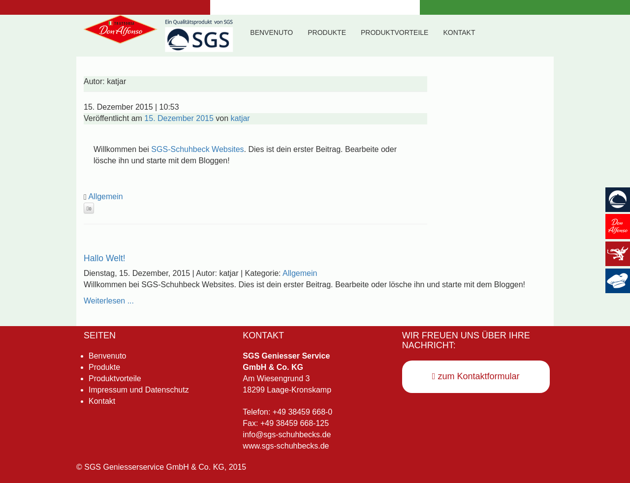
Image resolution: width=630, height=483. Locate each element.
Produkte (327, 32)
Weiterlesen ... (109, 301)
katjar (240, 118)
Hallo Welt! (105, 258)
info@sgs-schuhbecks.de (287, 434)
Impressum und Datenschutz (139, 390)
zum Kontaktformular (476, 376)
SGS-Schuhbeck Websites (197, 149)
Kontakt (459, 32)
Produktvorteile (394, 32)
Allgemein (105, 196)
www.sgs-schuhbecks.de (286, 446)
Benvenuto (271, 32)
